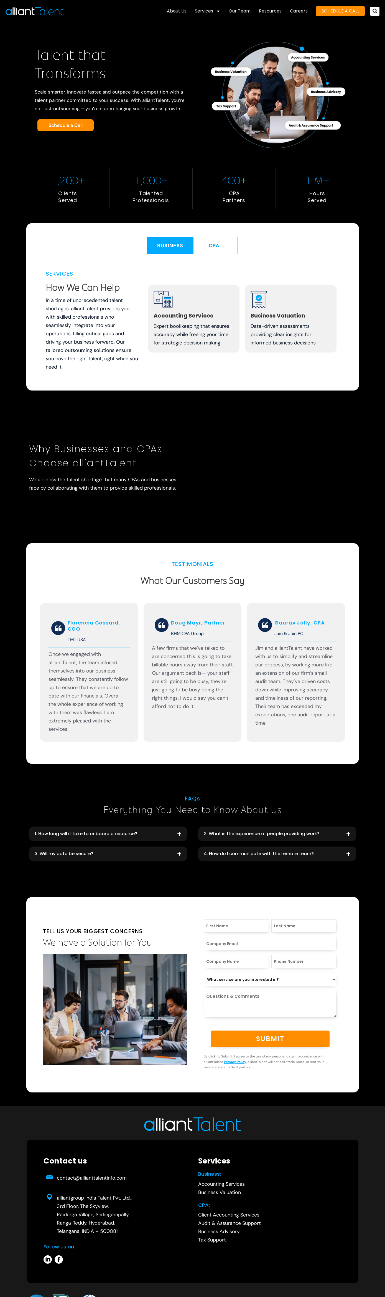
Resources (270, 11)
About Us (177, 11)
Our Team (240, 11)
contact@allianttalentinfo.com (92, 1178)
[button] (374, 11)
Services (207, 11)
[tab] (170, 245)
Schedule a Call (66, 125)
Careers (299, 11)
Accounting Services (183, 315)
